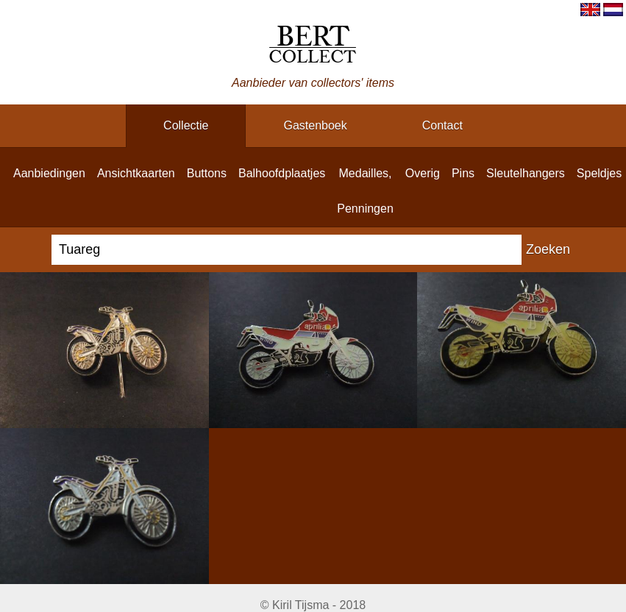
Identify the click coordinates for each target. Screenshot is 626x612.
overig (422, 173)
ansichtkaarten (136, 173)
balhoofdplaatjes (281, 173)
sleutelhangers (525, 173)
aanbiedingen (49, 173)
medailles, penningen (365, 191)
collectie (185, 125)
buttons (207, 173)
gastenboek (314, 125)
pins (463, 173)
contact (442, 125)
